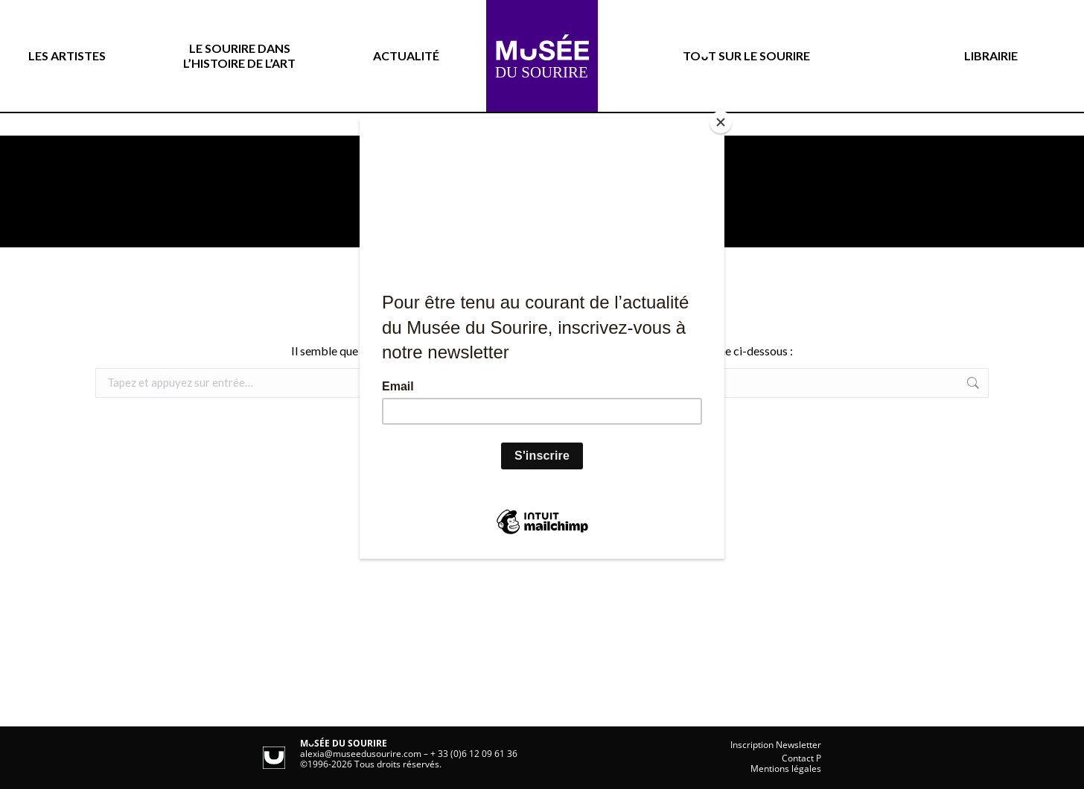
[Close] (721, 122)
